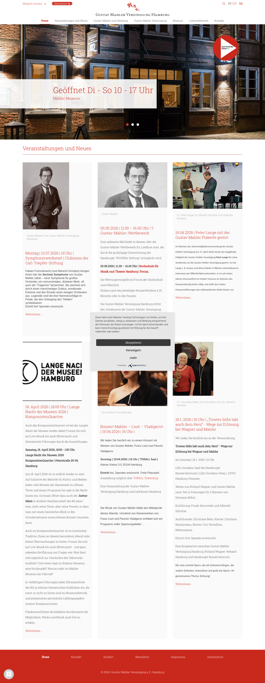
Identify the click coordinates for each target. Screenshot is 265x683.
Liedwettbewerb (198, 20)
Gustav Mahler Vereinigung (150, 20)
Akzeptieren (133, 342)
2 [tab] (132, 124)
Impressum (178, 657)
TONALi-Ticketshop (145, 478)
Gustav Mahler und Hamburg (111, 20)
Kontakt (219, 20)
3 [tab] (138, 124)
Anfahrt (108, 657)
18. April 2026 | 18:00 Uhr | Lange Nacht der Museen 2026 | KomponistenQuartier (52, 411)
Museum (178, 20)
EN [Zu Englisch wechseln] (235, 3)
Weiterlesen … (34, 314)
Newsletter (60, 3)
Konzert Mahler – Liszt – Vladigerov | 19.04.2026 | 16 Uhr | (131, 429)
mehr (133, 358)
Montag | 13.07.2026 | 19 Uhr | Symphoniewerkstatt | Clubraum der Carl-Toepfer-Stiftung (57, 258)
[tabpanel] (132, 79)
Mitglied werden (32, 3)
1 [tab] (127, 124)
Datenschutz (215, 657)
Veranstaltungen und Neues (71, 20)
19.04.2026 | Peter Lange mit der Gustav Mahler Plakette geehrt (202, 235)
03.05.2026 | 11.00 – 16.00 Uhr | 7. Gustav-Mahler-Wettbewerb (127, 230)
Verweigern (133, 350)
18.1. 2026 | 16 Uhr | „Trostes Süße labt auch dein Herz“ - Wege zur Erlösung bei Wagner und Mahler (207, 424)
